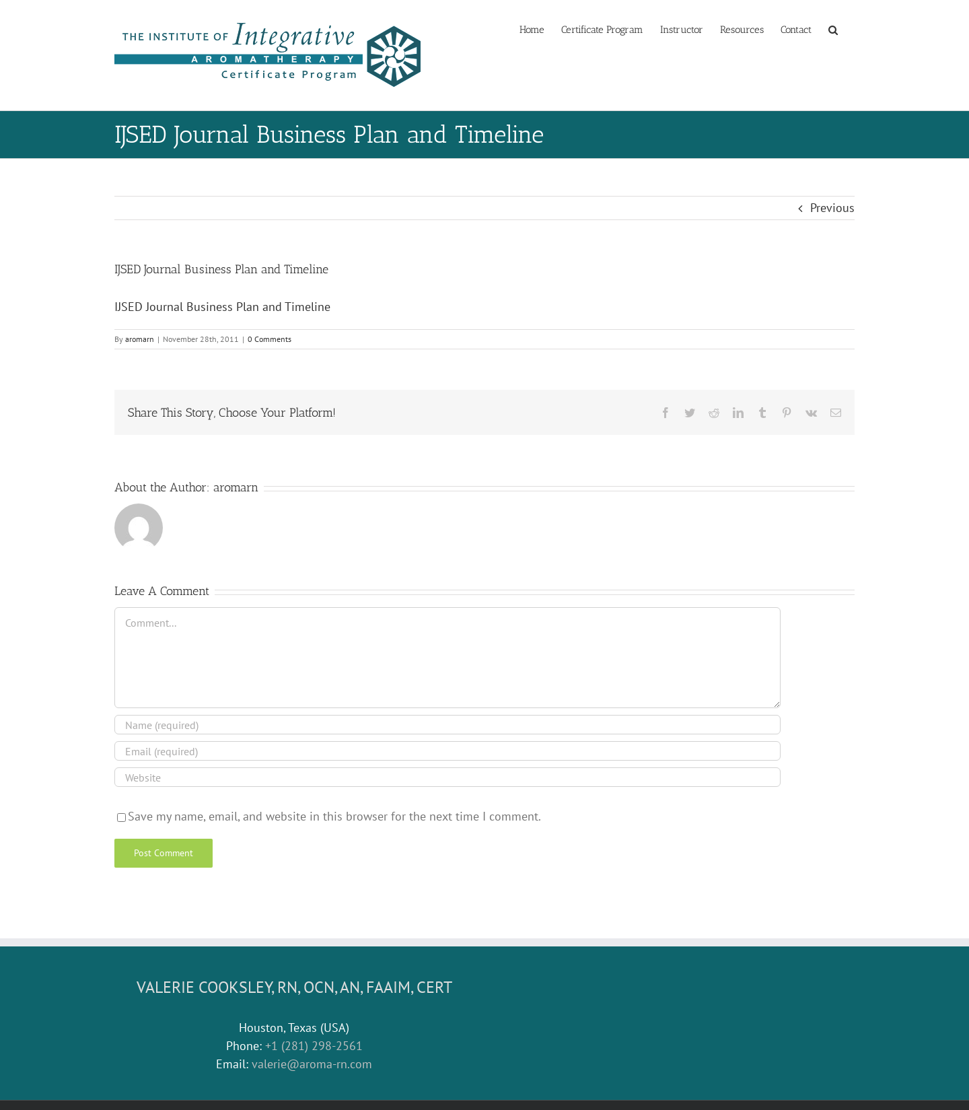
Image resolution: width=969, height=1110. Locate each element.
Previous (832, 207)
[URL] (447, 777)
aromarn (139, 339)
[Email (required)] (447, 751)
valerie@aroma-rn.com (312, 1064)
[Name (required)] (447, 724)
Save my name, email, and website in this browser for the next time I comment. (334, 816)
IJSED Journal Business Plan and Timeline (222, 306)
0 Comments (269, 339)
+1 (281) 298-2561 (314, 1045)
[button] (833, 29)
